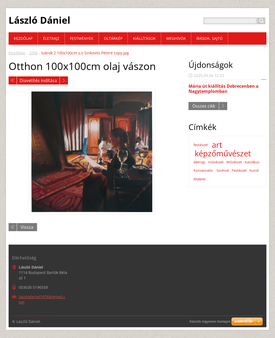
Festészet (239, 170)
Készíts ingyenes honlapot (210, 321)
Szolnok (222, 170)
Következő (64, 80)
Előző (13, 80)
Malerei (199, 179)
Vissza (27, 227)
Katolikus (252, 162)
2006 (33, 52)
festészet (201, 144)
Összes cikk (203, 106)
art (217, 145)
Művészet (234, 162)
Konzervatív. (204, 170)
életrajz (199, 162)
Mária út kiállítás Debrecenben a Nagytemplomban (224, 88)
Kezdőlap (17, 52)
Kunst (254, 170)
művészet (216, 162)
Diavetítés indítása (38, 80)
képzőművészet (223, 153)
